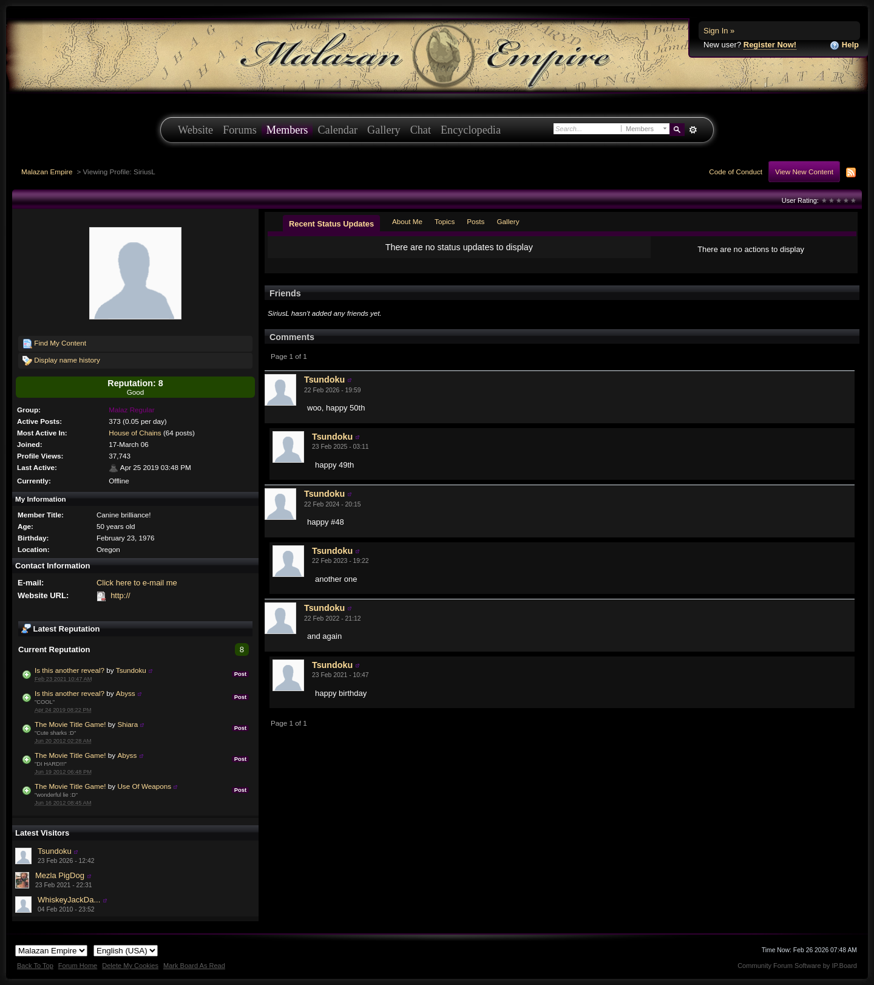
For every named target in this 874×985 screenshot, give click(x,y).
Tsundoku (131, 670)
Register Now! (770, 44)
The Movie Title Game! (70, 724)
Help (844, 45)
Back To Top (35, 965)
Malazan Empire (46, 172)
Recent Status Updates (331, 223)
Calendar (337, 130)
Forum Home (77, 965)
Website (195, 130)
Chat (420, 130)
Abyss (125, 693)
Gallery (384, 130)
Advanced (692, 130)
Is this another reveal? (69, 670)
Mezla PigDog (59, 875)
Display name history (61, 361)
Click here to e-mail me (137, 582)
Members (287, 130)
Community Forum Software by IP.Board (797, 965)
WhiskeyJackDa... (69, 899)
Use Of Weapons (144, 786)
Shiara (127, 724)
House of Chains (135, 433)
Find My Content (54, 344)
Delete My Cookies (130, 965)
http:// (120, 595)
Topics (445, 221)
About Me (407, 221)
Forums (240, 130)
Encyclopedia (471, 130)
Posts (475, 221)
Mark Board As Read (194, 965)
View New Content (804, 172)
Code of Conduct (735, 172)
